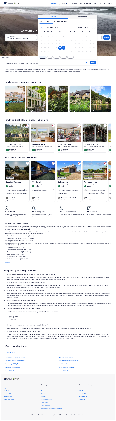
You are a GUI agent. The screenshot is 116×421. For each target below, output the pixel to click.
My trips (102, 3)
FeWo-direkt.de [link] (82, 393)
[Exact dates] (42, 57)
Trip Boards (73, 3)
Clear (86, 62)
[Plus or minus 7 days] (70, 57)
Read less (7, 262)
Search (106, 37)
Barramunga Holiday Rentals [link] (13, 364)
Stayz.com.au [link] (82, 399)
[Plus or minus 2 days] (56, 57)
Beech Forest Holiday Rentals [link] (67, 364)
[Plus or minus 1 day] (50, 57)
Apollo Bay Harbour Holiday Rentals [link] (15, 360)
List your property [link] (8, 388)
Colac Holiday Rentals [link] (11, 371)
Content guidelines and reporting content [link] (51, 408)
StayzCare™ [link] (6, 391)
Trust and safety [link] (7, 393)
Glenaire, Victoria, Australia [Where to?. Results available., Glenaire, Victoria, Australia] (19, 38)
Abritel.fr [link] (81, 391)
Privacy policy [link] (44, 402)
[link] (27, 125)
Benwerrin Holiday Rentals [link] (12, 367)
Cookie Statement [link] (45, 405)
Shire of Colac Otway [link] (35, 63)
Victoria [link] (26, 63)
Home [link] (6, 63)
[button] (41, 36)
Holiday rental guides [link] (9, 399)
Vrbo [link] (80, 388)
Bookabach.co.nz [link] (83, 396)
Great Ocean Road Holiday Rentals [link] (15, 357)
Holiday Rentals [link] (13, 63)
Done (93, 62)
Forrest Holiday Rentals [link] (65, 371)
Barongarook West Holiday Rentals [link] (68, 360)
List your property (86, 3)
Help (95, 3)
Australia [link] (21, 63)
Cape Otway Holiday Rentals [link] (66, 367)
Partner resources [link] (8, 396)
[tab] (53, 17)
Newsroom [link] (43, 396)
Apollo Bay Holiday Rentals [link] (66, 357)
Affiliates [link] (43, 393)
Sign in (110, 3)
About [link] (42, 388)
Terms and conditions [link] (46, 399)
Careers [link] (43, 391)
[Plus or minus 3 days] (63, 57)
